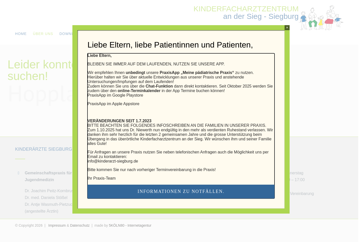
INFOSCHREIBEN (173, 125)
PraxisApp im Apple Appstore (113, 104)
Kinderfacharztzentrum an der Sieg (171, 139)
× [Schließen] (287, 27)
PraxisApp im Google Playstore (115, 95)
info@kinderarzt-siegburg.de (112, 161)
